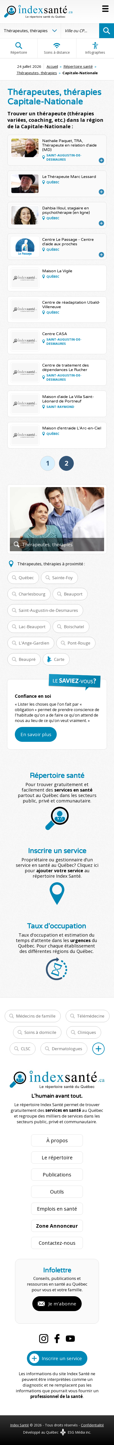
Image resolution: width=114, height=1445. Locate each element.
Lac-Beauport (32, 626)
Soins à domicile (40, 1032)
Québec (26, 577)
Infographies (95, 48)
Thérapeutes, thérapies (37, 72)
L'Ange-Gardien (34, 643)
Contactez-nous (57, 1243)
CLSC (25, 1048)
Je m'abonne (62, 1303)
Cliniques (87, 1032)
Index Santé (19, 1425)
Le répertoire (57, 1157)
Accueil (52, 66)
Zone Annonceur (57, 1225)
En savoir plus (35, 734)
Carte (59, 659)
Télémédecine (90, 1016)
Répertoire (18, 48)
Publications (57, 1174)
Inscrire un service (62, 1358)
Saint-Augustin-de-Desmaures (48, 610)
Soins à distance (57, 48)
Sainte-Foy (62, 577)
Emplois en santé (57, 1208)
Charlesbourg (32, 594)
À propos (57, 1140)
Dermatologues (67, 1048)
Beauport (73, 594)
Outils (57, 1191)
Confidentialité (92, 1425)
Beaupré (27, 659)
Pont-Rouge (79, 643)
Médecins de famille (36, 1016)
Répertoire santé (78, 66)
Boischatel (74, 626)
